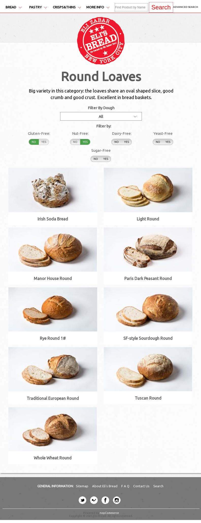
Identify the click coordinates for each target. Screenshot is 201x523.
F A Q (125, 486)
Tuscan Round (148, 398)
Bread (14, 7)
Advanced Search (185, 7)
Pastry (38, 7)
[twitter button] (82, 500)
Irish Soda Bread (53, 219)
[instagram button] (117, 500)
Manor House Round (53, 278)
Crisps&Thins (67, 7)
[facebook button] (105, 500)
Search (158, 486)
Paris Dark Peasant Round (148, 278)
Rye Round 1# (53, 338)
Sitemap (82, 486)
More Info (97, 7)
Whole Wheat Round (53, 458)
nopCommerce (109, 512)
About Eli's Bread (105, 486)
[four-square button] (94, 500)
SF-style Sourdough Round (148, 338)
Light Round (148, 219)
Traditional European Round (53, 398)
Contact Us (141, 486)
